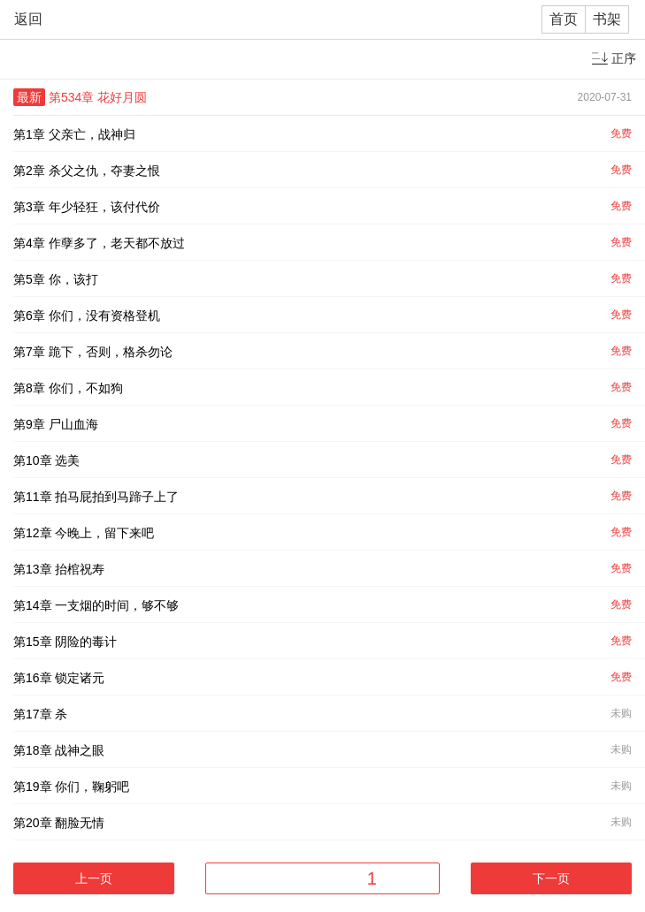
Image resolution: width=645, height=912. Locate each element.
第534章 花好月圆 (98, 97)
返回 (28, 19)
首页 (563, 19)
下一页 (551, 878)
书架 (607, 19)
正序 (623, 58)
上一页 (93, 878)
